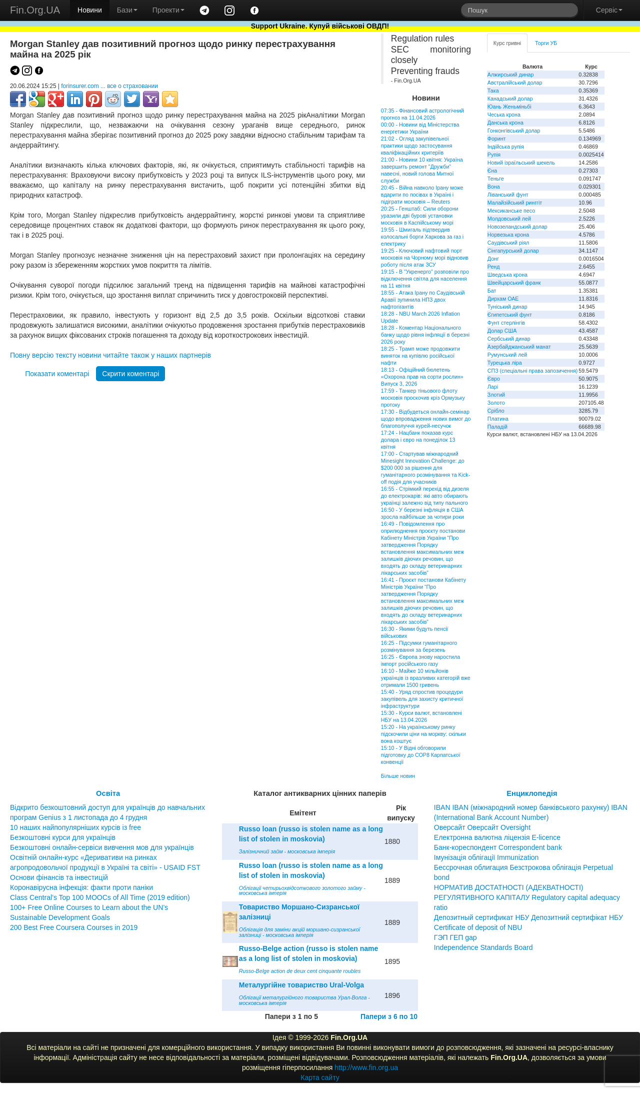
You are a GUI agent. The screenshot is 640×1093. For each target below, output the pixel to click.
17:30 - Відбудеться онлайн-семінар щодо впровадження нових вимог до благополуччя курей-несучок (426, 419)
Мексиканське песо (511, 211)
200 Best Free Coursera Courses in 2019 (74, 927)
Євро (494, 379)
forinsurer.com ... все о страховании (109, 86)
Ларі (493, 387)
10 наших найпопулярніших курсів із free (75, 827)
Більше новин (398, 776)
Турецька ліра (505, 363)
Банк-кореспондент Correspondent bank (498, 847)
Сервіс (609, 10)
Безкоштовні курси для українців (63, 837)
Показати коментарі (57, 374)
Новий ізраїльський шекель (521, 163)
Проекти (168, 10)
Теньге (496, 179)
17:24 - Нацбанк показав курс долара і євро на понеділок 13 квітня (418, 440)
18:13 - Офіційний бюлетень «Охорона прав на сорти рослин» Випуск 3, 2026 (422, 377)
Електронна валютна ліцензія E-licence (497, 837)
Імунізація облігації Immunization (486, 857)
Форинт (497, 139)
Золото (496, 403)
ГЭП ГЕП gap (455, 937)
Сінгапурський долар (513, 251)
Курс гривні (507, 43)
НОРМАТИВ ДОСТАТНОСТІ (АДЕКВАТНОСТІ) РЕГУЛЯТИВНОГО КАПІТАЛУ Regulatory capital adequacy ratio (527, 897)
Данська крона (506, 123)
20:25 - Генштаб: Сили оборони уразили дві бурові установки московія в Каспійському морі (419, 216)
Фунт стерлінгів (506, 323)
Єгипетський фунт (510, 315)
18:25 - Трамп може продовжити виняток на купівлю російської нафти (420, 356)
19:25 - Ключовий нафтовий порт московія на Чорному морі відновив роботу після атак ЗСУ (424, 258)
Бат (492, 291)
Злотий (496, 395)
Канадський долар (510, 99)
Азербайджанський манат (519, 347)
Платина (498, 419)
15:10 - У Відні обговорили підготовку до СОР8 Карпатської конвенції (420, 755)
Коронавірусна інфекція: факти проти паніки (81, 887)
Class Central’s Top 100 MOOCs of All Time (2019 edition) (100, 897)
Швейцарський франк (514, 283)
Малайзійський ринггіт (515, 203)
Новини (90, 10)
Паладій (498, 427)
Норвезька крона (508, 235)
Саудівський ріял (508, 243)
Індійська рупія (506, 147)
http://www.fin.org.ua (366, 1067)
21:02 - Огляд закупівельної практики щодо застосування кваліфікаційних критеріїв (416, 146)
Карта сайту (320, 1077)
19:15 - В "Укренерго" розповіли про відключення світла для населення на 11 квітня (425, 279)
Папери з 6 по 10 (389, 1016)
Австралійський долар (515, 83)
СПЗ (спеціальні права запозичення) (533, 371)
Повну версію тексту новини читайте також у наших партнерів (110, 355)
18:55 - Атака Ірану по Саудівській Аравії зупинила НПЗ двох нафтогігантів (423, 300)
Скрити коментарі (130, 374)
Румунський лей (507, 355)
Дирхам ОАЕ (503, 299)
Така (493, 91)
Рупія (494, 155)
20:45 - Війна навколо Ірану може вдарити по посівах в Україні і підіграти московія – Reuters (422, 195)
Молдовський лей (509, 219)
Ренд (494, 267)
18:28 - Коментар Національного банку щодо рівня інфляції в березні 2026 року (425, 335)
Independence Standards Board (483, 947)
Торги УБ (546, 43)
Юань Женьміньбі (510, 107)
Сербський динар (509, 339)
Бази (127, 10)
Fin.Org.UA (35, 10)
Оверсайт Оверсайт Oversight (482, 827)
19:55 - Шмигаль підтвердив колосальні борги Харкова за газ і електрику (422, 237)
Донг (493, 259)
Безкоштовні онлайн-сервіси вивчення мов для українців (102, 847)
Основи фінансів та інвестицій (59, 877)
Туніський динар (508, 307)
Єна (492, 171)
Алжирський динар (511, 75)
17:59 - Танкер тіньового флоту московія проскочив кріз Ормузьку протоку (423, 398)
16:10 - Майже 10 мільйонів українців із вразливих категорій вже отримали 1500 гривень (425, 678)
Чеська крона (504, 115)
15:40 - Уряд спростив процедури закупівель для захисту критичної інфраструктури (422, 699)
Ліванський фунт (508, 195)
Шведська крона (508, 275)
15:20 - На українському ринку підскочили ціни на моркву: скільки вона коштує (423, 734)
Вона (494, 187)
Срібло (496, 411)
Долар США (502, 331)
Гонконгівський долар (514, 131)
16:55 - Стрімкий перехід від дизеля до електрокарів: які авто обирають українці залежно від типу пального (425, 496)
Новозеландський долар (518, 227)
